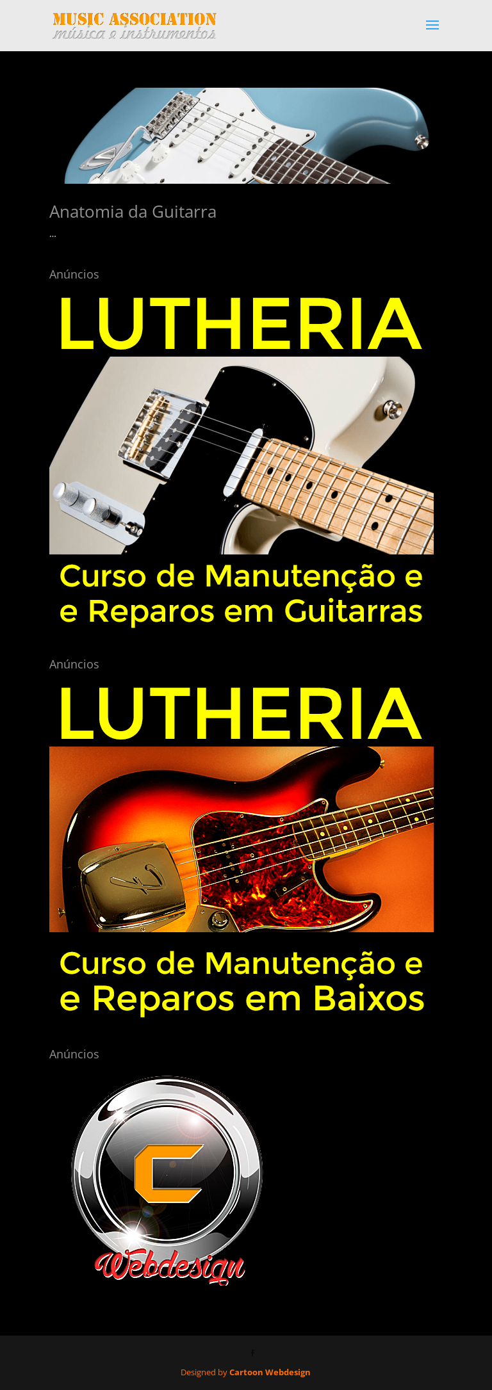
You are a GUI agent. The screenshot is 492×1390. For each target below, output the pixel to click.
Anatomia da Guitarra (133, 211)
